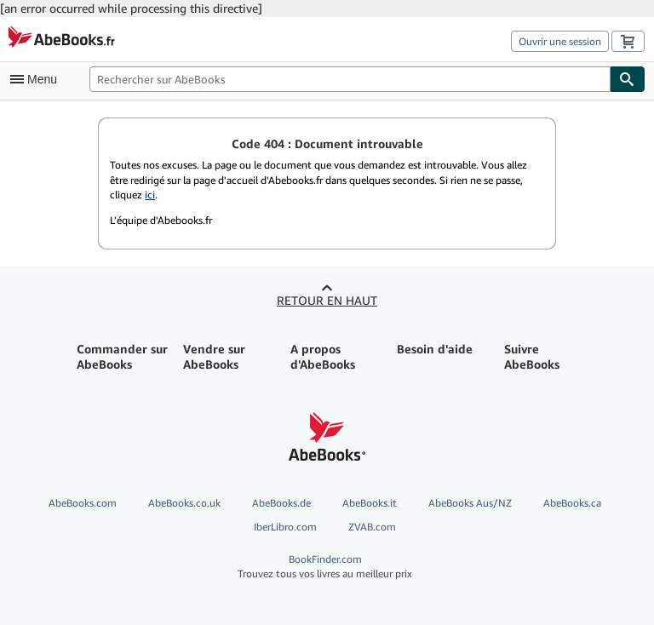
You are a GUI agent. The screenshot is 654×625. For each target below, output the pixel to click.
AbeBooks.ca (572, 502)
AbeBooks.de (281, 502)
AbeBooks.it (369, 502)
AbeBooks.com (83, 502)
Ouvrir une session (560, 41)
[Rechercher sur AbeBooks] (350, 79)
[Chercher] (628, 79)
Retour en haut (327, 300)
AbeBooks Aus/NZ (470, 502)
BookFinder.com (325, 567)
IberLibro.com (285, 526)
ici (150, 194)
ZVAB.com (372, 526)
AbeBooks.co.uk (184, 502)
